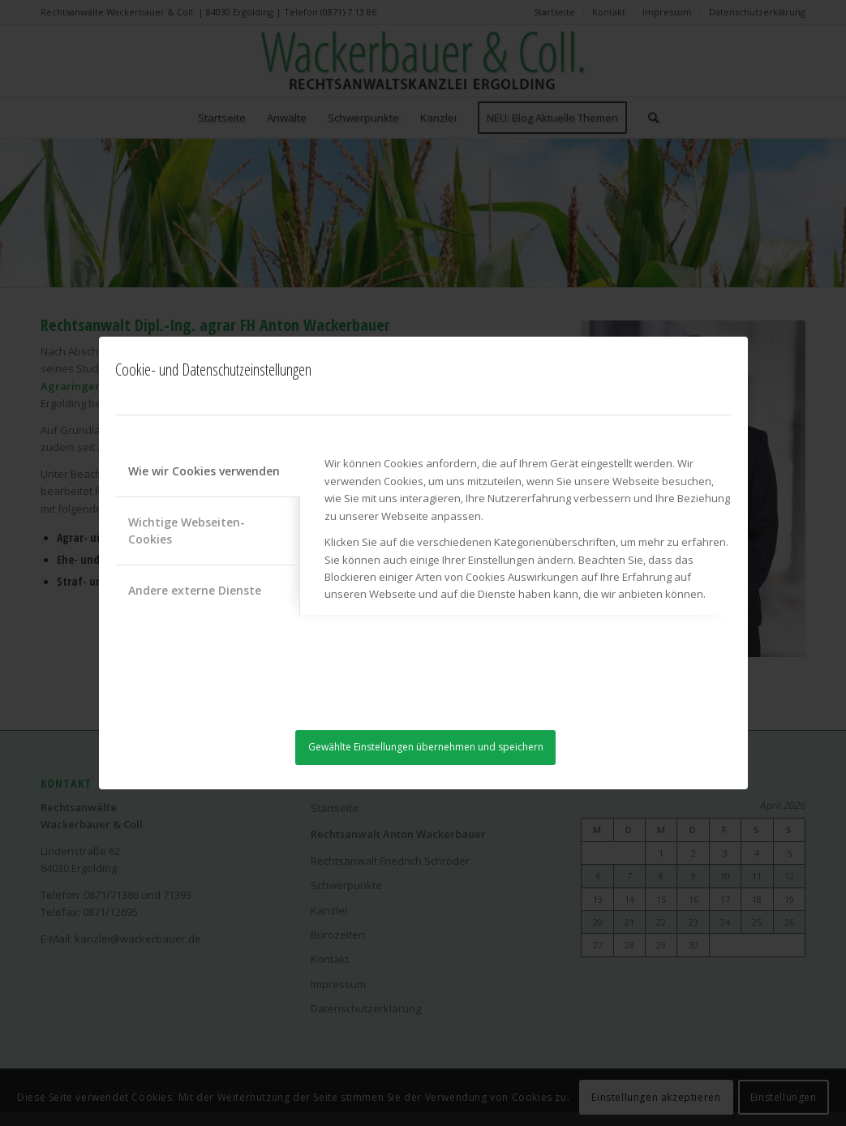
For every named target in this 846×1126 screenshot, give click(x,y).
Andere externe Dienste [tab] (194, 590)
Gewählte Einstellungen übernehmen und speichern (425, 747)
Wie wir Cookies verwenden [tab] (204, 471)
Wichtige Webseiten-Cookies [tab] (186, 530)
